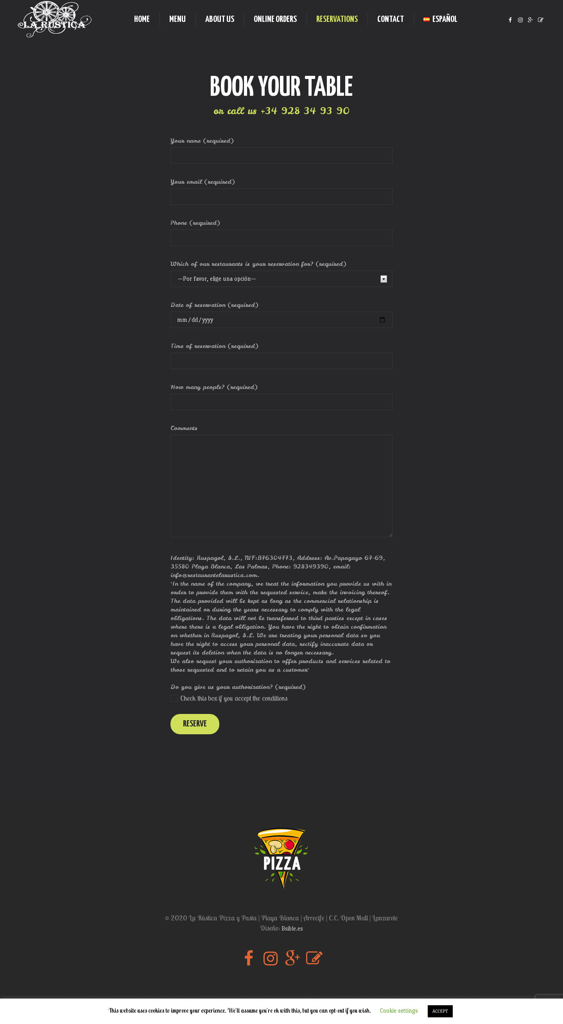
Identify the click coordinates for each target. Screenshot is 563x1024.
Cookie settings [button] (399, 1010)
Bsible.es (292, 928)
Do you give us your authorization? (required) (238, 687)
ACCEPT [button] (440, 1011)
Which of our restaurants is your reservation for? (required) (258, 264)
